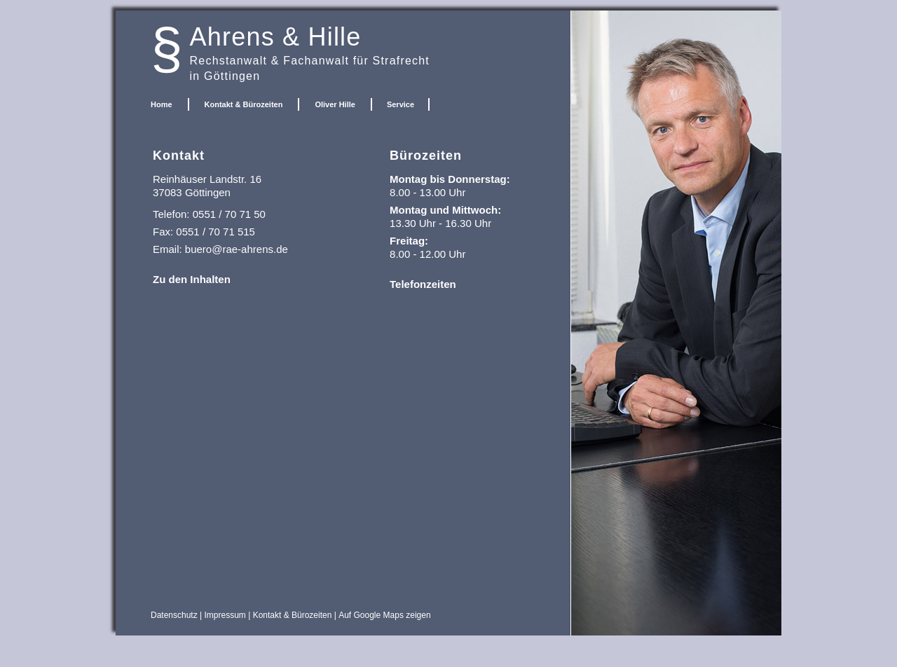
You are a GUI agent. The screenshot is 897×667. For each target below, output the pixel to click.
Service (400, 104)
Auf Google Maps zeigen (384, 615)
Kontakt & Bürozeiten (244, 104)
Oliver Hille (335, 104)
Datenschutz (174, 615)
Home (161, 104)
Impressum (225, 615)
